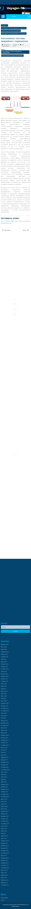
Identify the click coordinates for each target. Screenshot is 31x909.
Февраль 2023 (4, 764)
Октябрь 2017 (4, 845)
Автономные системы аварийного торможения (14, 28)
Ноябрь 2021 (4, 781)
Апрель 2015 (4, 907)
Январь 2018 (4, 838)
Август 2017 (4, 848)
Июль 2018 (4, 828)
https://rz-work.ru (14, 466)
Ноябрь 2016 (4, 865)
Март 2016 (4, 882)
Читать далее (14, 307)
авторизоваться (6, 223)
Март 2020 (4, 801)
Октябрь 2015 (4, 894)
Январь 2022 (4, 779)
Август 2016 (4, 872)
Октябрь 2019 (4, 808)
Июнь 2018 (4, 831)
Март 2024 (4, 749)
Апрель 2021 (4, 791)
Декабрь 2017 (4, 840)
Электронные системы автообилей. (11, 30)
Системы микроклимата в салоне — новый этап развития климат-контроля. (15, 304)
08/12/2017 (7, 44)
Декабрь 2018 (4, 823)
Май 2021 (3, 789)
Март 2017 (4, 855)
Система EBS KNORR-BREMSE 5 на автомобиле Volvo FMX (15, 299)
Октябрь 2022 (4, 769)
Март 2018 (4, 833)
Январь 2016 (4, 887)
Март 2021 (4, 794)
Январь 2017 (4, 860)
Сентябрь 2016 (5, 870)
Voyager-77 (15, 8)
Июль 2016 (4, 875)
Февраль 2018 (4, 835)
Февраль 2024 (4, 752)
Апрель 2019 (4, 821)
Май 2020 (3, 799)
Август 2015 (4, 899)
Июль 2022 (4, 772)
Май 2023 (3, 759)
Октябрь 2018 (4, 826)
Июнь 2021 (4, 786)
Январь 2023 (4, 767)
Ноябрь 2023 (4, 757)
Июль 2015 (4, 902)
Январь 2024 (4, 754)
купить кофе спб (14, 456)
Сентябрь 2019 (5, 811)
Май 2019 (3, 818)
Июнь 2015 (4, 904)
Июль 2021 (4, 784)
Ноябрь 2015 (4, 892)
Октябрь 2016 (4, 867)
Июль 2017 (4, 850)
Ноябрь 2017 (4, 843)
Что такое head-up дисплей (15, 308)
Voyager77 (16, 44)
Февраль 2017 (4, 858)
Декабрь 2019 (4, 804)
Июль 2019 (4, 813)
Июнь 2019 (4, 816)
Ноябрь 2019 (4, 806)
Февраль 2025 (4, 745)
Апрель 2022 (4, 774)
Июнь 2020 (4, 796)
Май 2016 (3, 880)
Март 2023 (4, 762)
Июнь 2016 (4, 877)
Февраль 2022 (4, 777)
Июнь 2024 (4, 747)
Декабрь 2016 (4, 862)
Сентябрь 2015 (5, 897)
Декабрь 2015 (4, 889)
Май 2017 (3, 853)
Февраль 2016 (4, 885)
